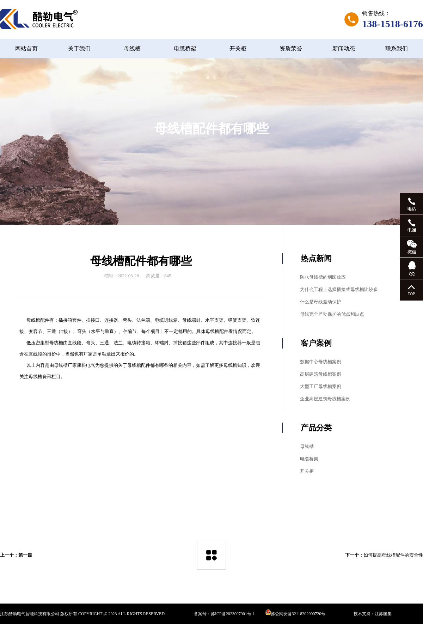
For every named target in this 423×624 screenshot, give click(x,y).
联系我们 (396, 49)
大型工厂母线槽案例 (320, 386)
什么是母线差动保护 (320, 301)
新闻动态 (343, 49)
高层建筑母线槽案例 (320, 374)
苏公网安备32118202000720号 (295, 613)
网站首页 (26, 49)
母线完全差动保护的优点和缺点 (332, 314)
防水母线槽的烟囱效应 (323, 277)
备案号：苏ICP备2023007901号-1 (224, 613)
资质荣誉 (291, 49)
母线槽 (132, 49)
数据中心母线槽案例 (320, 361)
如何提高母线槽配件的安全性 (393, 555)
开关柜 (237, 49)
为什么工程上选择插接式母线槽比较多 (339, 289)
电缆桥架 (185, 49)
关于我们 (79, 49)
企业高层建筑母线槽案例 (325, 398)
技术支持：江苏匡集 (373, 613)
